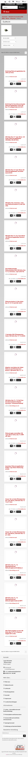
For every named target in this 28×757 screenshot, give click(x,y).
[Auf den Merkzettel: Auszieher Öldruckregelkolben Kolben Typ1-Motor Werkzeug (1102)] (14, 479)
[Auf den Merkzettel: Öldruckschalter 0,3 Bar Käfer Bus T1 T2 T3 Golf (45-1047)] (14, 314)
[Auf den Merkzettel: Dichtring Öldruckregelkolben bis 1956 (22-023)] (14, 84)
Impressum (7, 698)
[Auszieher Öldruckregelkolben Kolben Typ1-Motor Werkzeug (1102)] (15, 453)
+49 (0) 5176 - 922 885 (10, 673)
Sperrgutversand (8, 723)
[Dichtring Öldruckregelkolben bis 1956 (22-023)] (15, 58)
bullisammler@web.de (14, 671)
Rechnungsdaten (8, 692)
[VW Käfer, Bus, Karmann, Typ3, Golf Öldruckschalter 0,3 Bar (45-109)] (15, 190)
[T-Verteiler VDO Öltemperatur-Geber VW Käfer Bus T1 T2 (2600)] (15, 322)
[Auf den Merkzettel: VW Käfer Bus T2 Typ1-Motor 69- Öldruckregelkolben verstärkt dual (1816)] (14, 182)
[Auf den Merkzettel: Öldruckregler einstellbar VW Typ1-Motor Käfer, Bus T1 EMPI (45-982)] (14, 446)
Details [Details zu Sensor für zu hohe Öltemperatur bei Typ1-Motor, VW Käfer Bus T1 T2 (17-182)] (18, 511)
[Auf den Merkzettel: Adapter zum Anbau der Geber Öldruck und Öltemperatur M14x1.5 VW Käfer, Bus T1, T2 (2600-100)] (14, 380)
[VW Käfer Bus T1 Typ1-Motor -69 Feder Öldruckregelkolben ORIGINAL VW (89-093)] (15, 124)
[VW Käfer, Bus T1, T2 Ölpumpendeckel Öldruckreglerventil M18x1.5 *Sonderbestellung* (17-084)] (15, 552)
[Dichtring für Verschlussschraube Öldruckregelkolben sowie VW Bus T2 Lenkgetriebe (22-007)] (15, 91)
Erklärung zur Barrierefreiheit (12, 726)
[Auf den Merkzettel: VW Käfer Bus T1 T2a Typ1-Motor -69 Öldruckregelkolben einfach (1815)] (14, 248)
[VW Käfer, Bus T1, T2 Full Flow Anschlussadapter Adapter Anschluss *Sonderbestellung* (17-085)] (15, 387)
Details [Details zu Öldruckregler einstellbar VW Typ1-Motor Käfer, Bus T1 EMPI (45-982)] (18, 446)
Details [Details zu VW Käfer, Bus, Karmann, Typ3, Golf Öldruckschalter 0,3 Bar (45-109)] (18, 215)
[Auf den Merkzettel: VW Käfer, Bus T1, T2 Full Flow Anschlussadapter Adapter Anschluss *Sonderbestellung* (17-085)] (14, 413)
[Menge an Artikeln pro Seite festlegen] (8, 45)
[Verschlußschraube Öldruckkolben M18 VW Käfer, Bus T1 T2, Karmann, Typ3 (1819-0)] (15, 256)
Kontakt (6, 695)
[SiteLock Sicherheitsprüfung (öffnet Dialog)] (20, 747)
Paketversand (13, 76)
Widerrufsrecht (8, 685)
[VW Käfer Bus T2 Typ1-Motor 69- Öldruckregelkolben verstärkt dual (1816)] (15, 157)
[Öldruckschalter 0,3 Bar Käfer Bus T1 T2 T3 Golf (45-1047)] (15, 289)
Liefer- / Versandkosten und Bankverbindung (11, 710)
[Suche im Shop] (10, 7)
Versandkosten (22, 81)
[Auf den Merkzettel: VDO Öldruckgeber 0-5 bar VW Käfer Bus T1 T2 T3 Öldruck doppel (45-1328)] (14, 643)
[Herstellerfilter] (9, 38)
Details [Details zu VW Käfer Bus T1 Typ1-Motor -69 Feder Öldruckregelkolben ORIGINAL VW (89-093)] (18, 149)
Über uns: (6, 682)
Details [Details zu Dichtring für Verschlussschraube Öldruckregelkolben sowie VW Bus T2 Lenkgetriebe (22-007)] (18, 116)
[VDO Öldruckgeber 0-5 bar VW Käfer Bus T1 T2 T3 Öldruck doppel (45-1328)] (15, 618)
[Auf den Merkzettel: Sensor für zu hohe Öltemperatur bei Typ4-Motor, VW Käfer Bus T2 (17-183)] (14, 544)
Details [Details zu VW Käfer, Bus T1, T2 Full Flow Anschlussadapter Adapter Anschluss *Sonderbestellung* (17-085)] (18, 413)
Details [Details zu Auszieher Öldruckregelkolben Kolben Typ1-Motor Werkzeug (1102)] (18, 478)
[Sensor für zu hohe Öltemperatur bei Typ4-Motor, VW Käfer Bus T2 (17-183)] (15, 519)
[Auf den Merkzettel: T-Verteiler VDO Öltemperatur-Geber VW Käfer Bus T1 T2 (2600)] (14, 347)
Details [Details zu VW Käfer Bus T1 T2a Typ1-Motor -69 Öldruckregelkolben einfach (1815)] (18, 248)
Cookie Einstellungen (10, 702)
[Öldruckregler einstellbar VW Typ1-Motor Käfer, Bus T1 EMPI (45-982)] (15, 420)
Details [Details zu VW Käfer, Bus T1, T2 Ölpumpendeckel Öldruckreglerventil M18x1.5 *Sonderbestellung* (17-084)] (18, 577)
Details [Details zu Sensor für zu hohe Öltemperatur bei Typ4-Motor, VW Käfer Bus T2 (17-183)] (18, 544)
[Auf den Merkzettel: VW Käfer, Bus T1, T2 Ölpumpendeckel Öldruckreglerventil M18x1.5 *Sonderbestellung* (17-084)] (14, 577)
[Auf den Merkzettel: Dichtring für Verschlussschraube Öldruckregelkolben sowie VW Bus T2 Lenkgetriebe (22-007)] (14, 117)
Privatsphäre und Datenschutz (12, 714)
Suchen (21, 7)
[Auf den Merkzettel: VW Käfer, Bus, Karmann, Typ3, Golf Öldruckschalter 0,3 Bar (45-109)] (14, 215)
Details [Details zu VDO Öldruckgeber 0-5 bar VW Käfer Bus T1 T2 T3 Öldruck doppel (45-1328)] (18, 643)
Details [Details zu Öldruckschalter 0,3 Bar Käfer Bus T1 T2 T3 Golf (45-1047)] (18, 314)
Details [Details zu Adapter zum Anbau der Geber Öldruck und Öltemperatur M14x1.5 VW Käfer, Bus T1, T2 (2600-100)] (18, 380)
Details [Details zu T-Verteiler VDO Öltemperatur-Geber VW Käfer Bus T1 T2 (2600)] (18, 347)
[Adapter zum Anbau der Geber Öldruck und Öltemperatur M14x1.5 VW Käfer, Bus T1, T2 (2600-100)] (15, 354)
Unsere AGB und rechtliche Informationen (11, 718)
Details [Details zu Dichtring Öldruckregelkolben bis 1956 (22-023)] (18, 83)
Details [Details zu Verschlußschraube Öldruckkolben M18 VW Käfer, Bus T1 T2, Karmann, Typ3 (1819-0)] (18, 281)
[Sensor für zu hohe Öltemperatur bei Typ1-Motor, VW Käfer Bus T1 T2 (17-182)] (15, 486)
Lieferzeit (6, 688)
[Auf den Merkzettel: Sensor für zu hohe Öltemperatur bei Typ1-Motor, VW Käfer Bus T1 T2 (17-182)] (14, 512)
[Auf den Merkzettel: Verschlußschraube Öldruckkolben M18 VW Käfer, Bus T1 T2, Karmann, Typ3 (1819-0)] (14, 281)
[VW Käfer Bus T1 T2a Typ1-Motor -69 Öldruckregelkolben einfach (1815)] (15, 223)
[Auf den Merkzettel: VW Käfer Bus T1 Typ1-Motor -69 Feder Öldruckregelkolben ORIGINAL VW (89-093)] (14, 149)
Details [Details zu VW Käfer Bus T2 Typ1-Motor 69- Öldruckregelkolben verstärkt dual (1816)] (18, 182)
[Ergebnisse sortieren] (9, 42)
